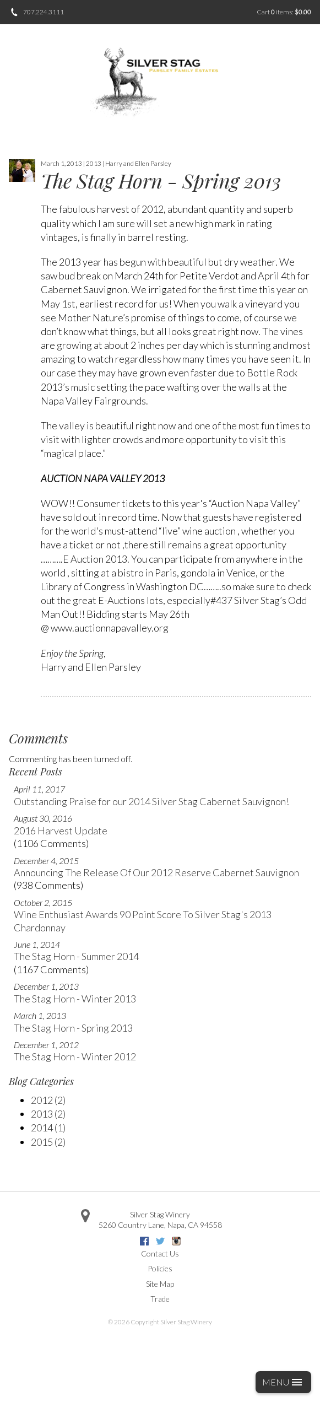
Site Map (160, 1283)
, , (160, 1225)
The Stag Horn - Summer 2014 (76, 956)
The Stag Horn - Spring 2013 (73, 1028)
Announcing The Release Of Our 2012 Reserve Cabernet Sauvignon (156, 872)
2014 (48, 1127)
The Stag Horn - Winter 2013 (75, 999)
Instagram (176, 1241)
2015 (48, 1142)
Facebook (144, 1241)
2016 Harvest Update (60, 830)
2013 (48, 1114)
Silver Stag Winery (160, 1214)
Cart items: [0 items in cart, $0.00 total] (284, 12)
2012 (48, 1100)
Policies (160, 1268)
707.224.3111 (43, 12)
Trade (160, 1298)
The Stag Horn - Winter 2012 (75, 1056)
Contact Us (160, 1253)
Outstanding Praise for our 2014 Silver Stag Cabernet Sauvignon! (151, 801)
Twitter (160, 1241)
